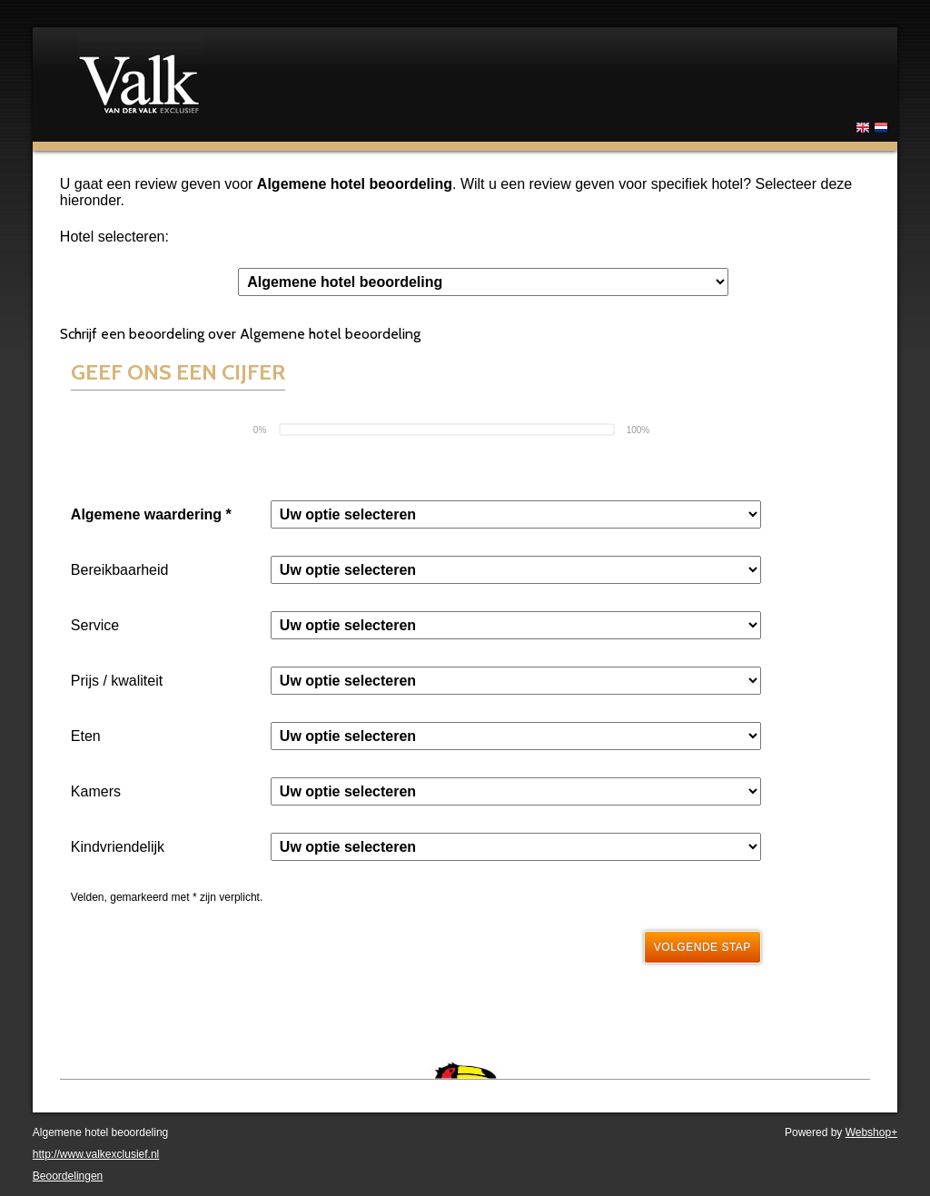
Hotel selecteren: (114, 236)
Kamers (96, 791)
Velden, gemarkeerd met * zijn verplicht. (166, 897)
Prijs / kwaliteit (117, 680)
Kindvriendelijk (117, 847)
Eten (86, 736)
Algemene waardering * (151, 514)
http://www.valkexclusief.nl (96, 1154)
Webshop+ (872, 1132)
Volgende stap (702, 947)
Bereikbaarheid (120, 570)
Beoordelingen (68, 1176)
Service (95, 625)
